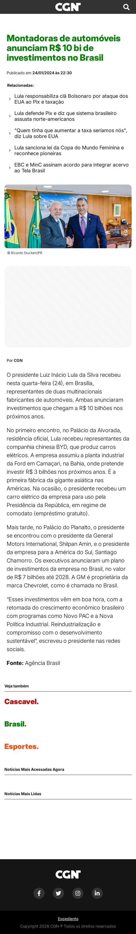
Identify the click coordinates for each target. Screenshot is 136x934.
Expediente (68, 918)
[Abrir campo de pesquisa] (126, 7)
